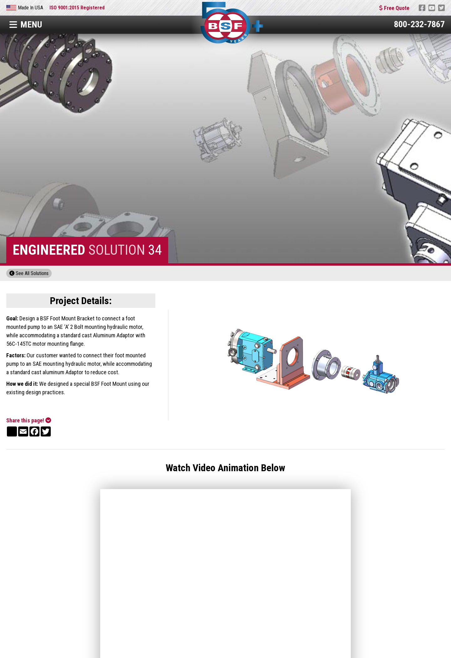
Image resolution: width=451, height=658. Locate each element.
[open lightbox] (313, 365)
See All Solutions (29, 273)
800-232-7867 (419, 24)
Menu (25, 24)
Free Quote (394, 8)
